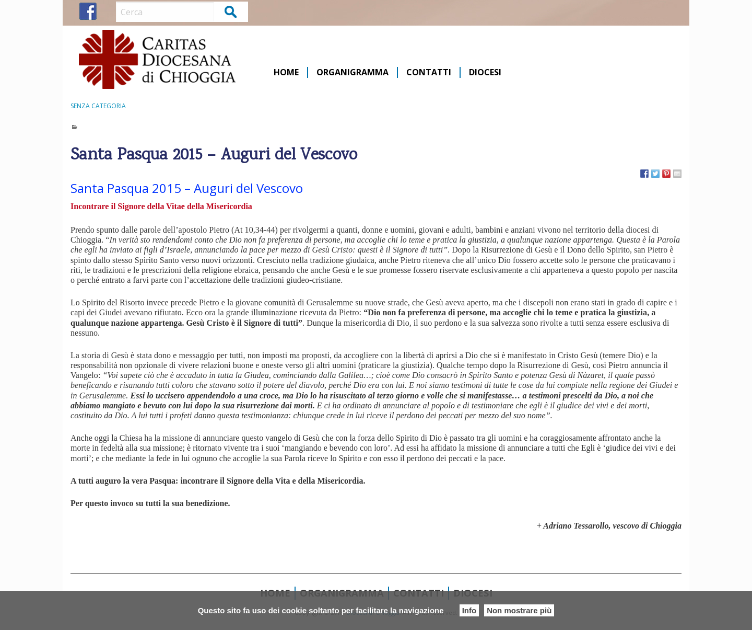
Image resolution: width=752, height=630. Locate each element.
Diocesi (485, 72)
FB (88, 11)
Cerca (231, 11)
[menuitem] (286, 72)
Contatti (428, 72)
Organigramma (352, 72)
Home (286, 72)
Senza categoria (98, 105)
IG (107, 11)
